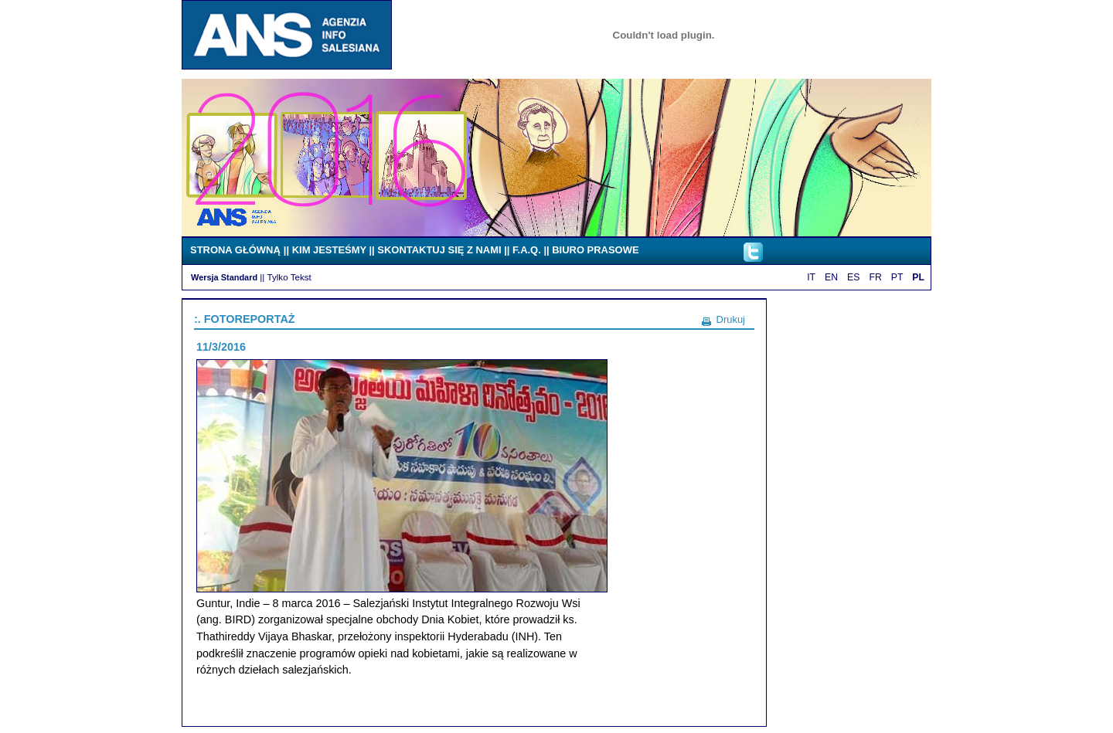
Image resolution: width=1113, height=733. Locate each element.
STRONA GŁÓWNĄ (235, 250)
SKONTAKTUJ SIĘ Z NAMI (439, 250)
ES (853, 277)
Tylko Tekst (289, 277)
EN (831, 277)
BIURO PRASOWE (595, 250)
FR (875, 277)
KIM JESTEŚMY (329, 250)
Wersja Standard (224, 277)
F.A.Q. (526, 250)
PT (897, 277)
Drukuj (730, 319)
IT (811, 277)
